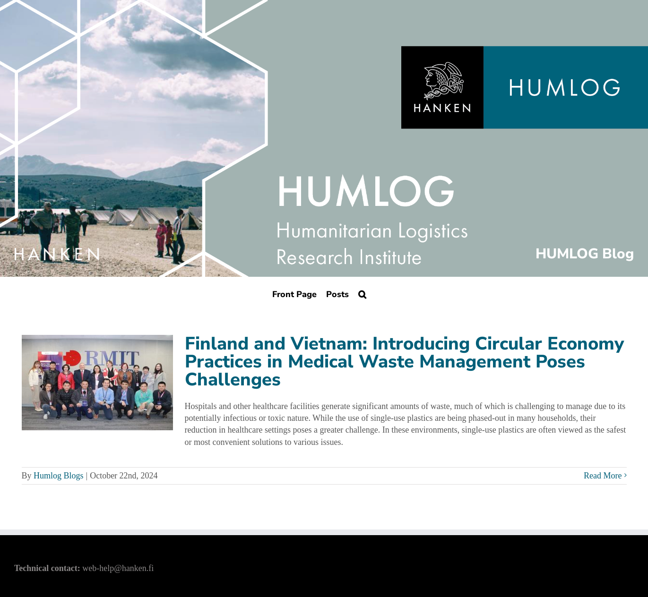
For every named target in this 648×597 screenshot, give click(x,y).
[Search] (362, 294)
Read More (603, 475)
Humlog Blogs (59, 475)
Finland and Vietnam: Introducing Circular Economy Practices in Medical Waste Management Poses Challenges (404, 362)
